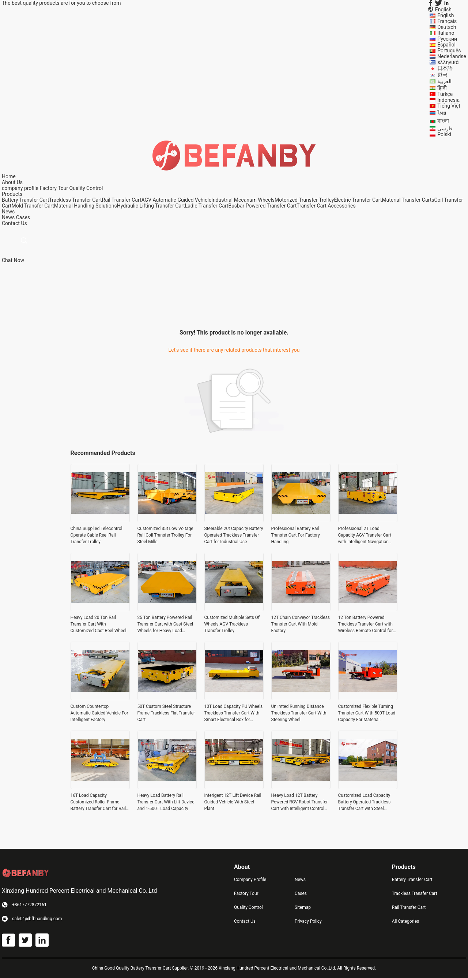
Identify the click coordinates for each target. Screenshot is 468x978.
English (445, 15)
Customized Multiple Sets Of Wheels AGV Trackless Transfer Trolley (232, 624)
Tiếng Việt (448, 106)
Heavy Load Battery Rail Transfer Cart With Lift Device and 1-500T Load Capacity (166, 802)
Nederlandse (451, 56)
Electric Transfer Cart (358, 200)
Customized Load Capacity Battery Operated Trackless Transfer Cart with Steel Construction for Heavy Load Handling (366, 802)
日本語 (445, 68)
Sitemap (303, 907)
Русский (447, 39)
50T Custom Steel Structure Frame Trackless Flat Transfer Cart (166, 713)
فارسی (445, 128)
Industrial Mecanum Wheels (243, 200)
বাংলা (443, 121)
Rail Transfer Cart (121, 200)
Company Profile (250, 879)
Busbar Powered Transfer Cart (262, 206)
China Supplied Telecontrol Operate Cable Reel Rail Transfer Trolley (96, 535)
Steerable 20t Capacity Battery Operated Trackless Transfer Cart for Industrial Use (233, 535)
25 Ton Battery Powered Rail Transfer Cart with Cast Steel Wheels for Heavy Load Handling (165, 624)
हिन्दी (442, 88)
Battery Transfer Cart (25, 200)
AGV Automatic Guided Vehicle (176, 200)
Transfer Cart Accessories (326, 206)
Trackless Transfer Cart (75, 200)
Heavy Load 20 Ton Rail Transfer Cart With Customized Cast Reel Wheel (99, 624)
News (8, 217)
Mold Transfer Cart (32, 206)
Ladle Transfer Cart (207, 206)
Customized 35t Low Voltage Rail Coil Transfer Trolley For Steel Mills (165, 535)
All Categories (405, 921)
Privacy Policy (308, 921)
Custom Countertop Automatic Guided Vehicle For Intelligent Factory (99, 713)
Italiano (445, 33)
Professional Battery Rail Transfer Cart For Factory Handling (295, 535)
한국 (442, 75)
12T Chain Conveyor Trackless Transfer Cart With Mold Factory (300, 624)
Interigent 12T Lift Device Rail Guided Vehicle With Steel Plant (232, 802)
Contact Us (245, 921)
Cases (23, 217)
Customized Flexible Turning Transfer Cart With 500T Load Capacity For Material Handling (367, 713)
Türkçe (445, 94)
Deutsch (446, 27)
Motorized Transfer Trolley (304, 200)
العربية (444, 81)
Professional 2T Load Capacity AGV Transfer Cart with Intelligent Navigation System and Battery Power (365, 535)
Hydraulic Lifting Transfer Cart (151, 206)
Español (446, 45)
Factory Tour (53, 188)
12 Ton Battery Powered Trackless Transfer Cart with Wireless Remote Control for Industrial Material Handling (365, 624)
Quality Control (86, 188)
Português (449, 50)
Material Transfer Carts (408, 200)
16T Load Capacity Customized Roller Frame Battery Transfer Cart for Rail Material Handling (98, 802)
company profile (20, 188)
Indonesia (448, 100)
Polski (444, 134)
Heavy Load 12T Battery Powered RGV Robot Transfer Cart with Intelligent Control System (299, 802)
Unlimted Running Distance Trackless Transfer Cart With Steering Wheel (299, 713)
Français (447, 21)
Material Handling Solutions (85, 206)
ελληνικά (447, 62)
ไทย (441, 113)
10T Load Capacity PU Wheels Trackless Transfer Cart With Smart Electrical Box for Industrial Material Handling (233, 713)
